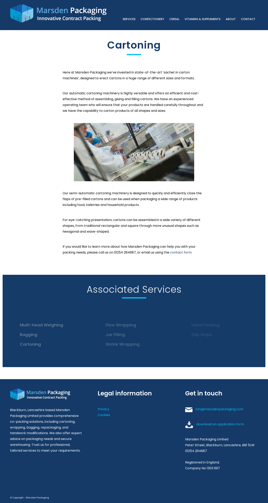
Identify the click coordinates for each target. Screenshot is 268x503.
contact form (181, 252)
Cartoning (30, 344)
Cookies (104, 415)
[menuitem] (129, 15)
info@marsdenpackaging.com (219, 409)
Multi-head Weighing (41, 325)
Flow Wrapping (121, 325)
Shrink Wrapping (123, 344)
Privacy (103, 409)
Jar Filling (115, 334)
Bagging (28, 334)
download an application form (220, 424)
